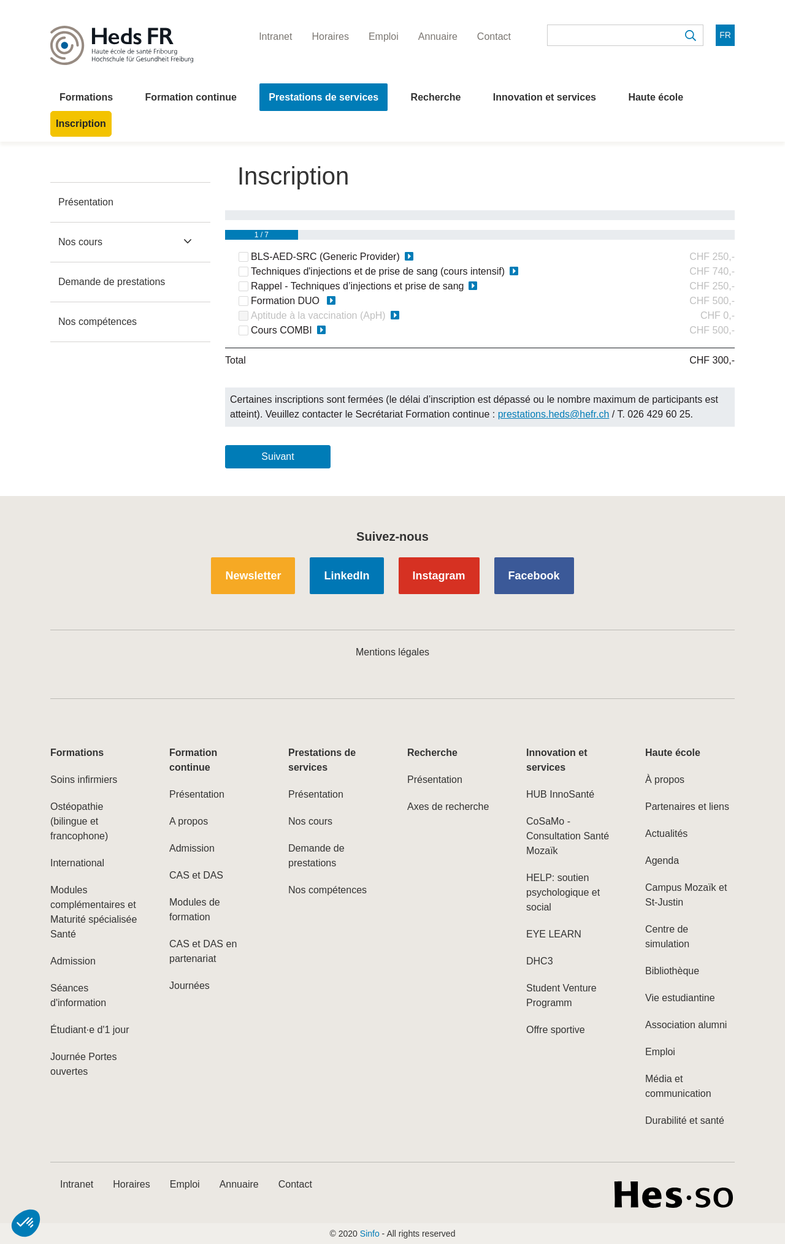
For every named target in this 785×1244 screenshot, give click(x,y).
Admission (73, 961)
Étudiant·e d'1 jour (89, 1030)
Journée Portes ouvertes (83, 1064)
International (77, 863)
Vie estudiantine (680, 998)
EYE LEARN (553, 934)
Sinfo (370, 1233)
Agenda (662, 860)
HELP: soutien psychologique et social (563, 892)
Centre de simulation (667, 936)
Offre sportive (555, 1030)
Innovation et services (544, 97)
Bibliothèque (672, 971)
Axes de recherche (448, 806)
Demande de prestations (111, 282)
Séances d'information (78, 995)
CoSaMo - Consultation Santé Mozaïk (567, 836)
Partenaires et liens (687, 806)
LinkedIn (346, 576)
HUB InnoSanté (560, 794)
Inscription (81, 123)
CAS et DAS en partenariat (203, 951)
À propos (664, 779)
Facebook (534, 576)
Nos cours (80, 242)
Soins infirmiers (83, 779)
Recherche (436, 97)
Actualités (666, 833)
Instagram (439, 576)
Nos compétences (97, 321)
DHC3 (539, 961)
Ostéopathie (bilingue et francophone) (79, 821)
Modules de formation (194, 909)
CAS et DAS (196, 875)
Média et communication (678, 1086)
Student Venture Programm (561, 995)
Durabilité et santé (684, 1120)
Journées (189, 985)
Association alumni (686, 1025)
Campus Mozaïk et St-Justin (686, 894)
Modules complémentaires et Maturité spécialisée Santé (93, 912)
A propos (188, 821)
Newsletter (253, 576)
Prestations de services (323, 97)
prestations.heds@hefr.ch (554, 414)
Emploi (660, 1052)
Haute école (655, 97)
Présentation (85, 202)
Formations (86, 97)
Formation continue (191, 97)
